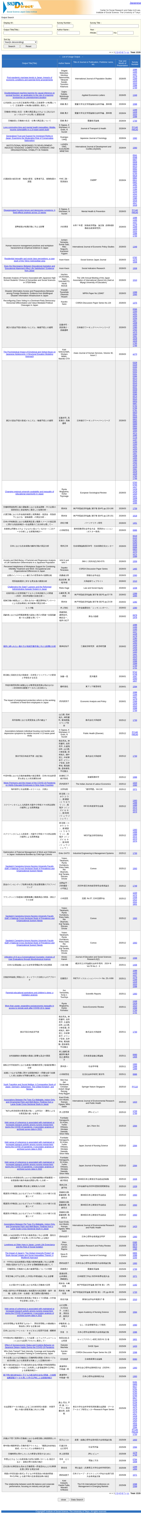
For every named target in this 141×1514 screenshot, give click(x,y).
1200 (135, 311)
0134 (135, 1402)
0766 (135, 408)
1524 (135, 659)
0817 (135, 1398)
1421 (135, 496)
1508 (135, 262)
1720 (135, 1292)
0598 (135, 157)
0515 (135, 383)
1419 (135, 491)
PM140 (135, 130)
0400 (135, 1384)
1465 (135, 569)
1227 (135, 74)
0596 (135, 309)
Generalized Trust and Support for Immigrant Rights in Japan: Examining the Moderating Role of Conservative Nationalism (29, 138)
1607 (135, 681)
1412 (135, 900)
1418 (135, 489)
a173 (135, 354)
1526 (135, 1179)
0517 (135, 1386)
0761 (135, 1389)
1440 (135, 652)
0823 (135, 1247)
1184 (135, 189)
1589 (135, 556)
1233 (135, 191)
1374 (135, 260)
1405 (135, 1057)
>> (128, 52)
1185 (135, 1249)
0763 (135, 482)
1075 (135, 1407)
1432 (135, 330)
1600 (135, 1440)
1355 (135, 325)
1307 (135, 320)
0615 (135, 399)
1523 (135, 83)
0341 (135, 374)
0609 (135, 164)
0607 (135, 160)
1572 (135, 807)
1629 (135, 341)
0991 (135, 182)
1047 (135, 676)
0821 (135, 415)
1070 (135, 552)
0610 (135, 166)
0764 (135, 485)
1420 (135, 494)
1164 (135, 72)
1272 (135, 895)
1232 (135, 1258)
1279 (135, 76)
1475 (135, 332)
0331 (135, 369)
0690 (135, 1055)
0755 (135, 173)
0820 (135, 412)
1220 (135, 893)
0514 (135, 381)
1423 (135, 1102)
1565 (135, 294)
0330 (135, 367)
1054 (135, 431)
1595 (135, 503)
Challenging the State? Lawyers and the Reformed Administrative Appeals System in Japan (29, 588)
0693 (135, 171)
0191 (135, 1382)
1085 (135, 435)
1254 (135, 318)
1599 (135, 663)
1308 (135, 323)
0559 (135, 390)
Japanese (135, 3)
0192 (135, 540)
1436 (135, 965)
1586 (135, 1332)
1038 (135, 588)
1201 (135, 314)
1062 (135, 185)
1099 (135, 1255)
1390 (135, 327)
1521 (135, 902)
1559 (135, 561)
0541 (135, 155)
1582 (135, 138)
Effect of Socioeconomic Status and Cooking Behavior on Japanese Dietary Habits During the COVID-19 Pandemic (29, 1346)
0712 (135, 672)
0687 (135, 403)
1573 (135, 810)
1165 (135, 629)
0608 (135, 162)
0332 (135, 372)
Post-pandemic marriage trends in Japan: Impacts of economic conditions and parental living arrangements (29, 78)
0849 (135, 417)
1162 (135, 1285)
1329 (135, 1186)
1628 (135, 339)
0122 (135, 538)
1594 (135, 501)
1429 (135, 81)
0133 (135, 1400)
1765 (135, 343)
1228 (135, 634)
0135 (135, 1405)
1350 (135, 643)
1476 (135, 617)
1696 (135, 777)
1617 (135, 203)
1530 (135, 334)
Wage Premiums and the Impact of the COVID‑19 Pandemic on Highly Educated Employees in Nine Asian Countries (30, 784)
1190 (135, 442)
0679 (135, 615)
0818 (135, 176)
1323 (135, 783)
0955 (135, 1253)
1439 (135, 650)
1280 (135, 638)
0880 (135, 422)
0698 (135, 547)
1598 (135, 85)
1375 (135, 303)
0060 (135, 1359)
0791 (135, 410)
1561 (135, 336)
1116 (135, 437)
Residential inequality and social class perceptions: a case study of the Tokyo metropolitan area (29, 259)
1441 (135, 654)
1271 (135, 554)
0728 (135, 674)
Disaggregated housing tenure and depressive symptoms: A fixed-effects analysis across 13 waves (29, 211)
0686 (135, 530)
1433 (135, 1346)
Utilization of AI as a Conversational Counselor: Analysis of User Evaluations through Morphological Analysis (29, 958)
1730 (135, 88)
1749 (135, 886)
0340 (135, 543)
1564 (135, 1126)
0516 (135, 385)
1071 (135, 433)
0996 (135, 428)
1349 (135, 79)
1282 (135, 602)
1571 (135, 789)
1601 (135, 904)
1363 (135, 800)
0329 (135, 365)
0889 (135, 424)
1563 (135, 868)
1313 (135, 196)
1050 (135, 679)
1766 (135, 345)
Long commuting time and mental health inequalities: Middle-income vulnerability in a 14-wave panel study (29, 128)
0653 (135, 401)
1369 (135, 805)
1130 (135, 187)
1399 (135, 292)
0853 (135, 549)
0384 (135, 376)
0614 (135, 397)
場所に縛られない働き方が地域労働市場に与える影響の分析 (29, 646)
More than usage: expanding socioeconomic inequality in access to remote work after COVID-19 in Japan (29, 1007)
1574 (135, 812)
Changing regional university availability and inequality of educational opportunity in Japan (29, 492)
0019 (135, 536)
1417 (135, 487)
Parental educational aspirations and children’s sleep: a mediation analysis (29, 994)
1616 (135, 201)
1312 (135, 194)
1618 (135, 205)
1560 (135, 148)
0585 (135, 392)
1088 (135, 69)
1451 (135, 523)
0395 (135, 1242)
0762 (135, 257)
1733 (135, 1111)
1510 (135, 280)
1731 (135, 668)
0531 (135, 387)
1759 (135, 508)
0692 (135, 169)
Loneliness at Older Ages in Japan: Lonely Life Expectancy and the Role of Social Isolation (29, 1246)
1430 (135, 647)
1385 (135, 198)
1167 (135, 440)
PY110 (135, 1087)
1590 (135, 608)
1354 (135, 1469)
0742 (135, 406)
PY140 (135, 127)
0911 (135, 180)
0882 (135, 178)
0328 (135, 363)
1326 (135, 897)
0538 (135, 545)
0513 (135, 378)
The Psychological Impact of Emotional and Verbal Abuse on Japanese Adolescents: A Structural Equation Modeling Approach (29, 354)
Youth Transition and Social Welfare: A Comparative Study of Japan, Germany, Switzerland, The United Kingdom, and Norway (29, 1086)
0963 (135, 426)
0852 (135, 419)
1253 (135, 316)
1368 (135, 803)
